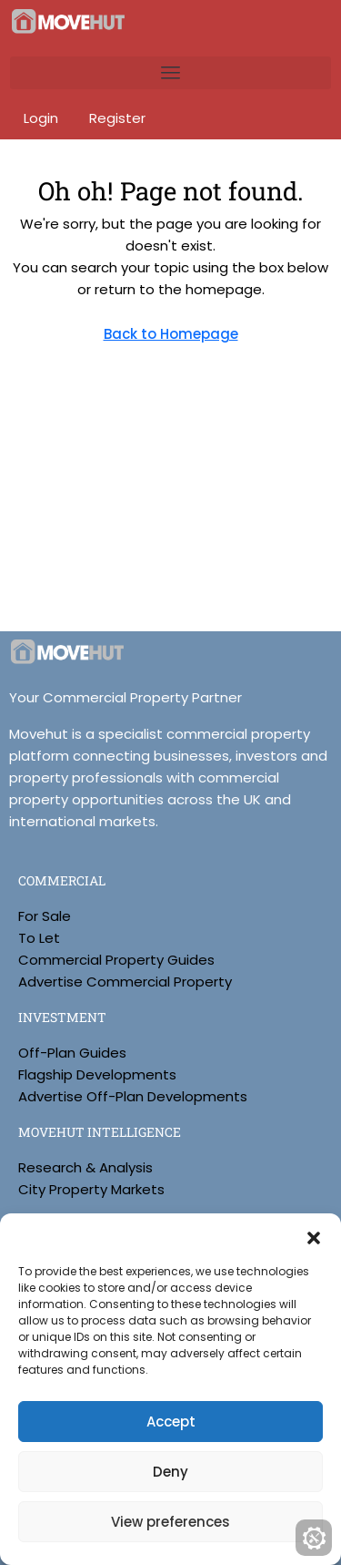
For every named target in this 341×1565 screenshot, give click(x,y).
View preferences (170, 1521)
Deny (170, 1471)
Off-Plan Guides (72, 1052)
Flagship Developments (97, 1074)
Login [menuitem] (43, 118)
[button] (314, 1236)
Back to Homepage (171, 333)
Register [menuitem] (117, 118)
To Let (39, 937)
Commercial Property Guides (116, 959)
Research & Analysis (85, 1167)
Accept (171, 1421)
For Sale (44, 916)
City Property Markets (91, 1189)
